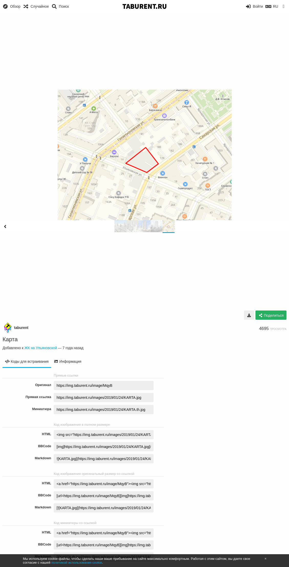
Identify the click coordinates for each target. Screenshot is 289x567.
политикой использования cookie (76, 562)
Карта (10, 339)
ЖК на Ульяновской (40, 348)
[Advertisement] (144, 51)
